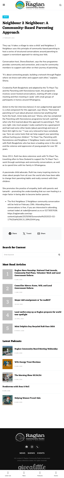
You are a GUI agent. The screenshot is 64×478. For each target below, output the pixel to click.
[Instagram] (32, 446)
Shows (31, 453)
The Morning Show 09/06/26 (28, 375)
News (6, 17)
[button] (4, 5)
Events (40, 453)
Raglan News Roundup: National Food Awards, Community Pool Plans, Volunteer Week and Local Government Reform (38, 273)
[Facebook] (27, 446)
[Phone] (37, 446)
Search (59, 254)
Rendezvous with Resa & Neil (16, 386)
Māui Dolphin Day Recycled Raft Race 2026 (35, 326)
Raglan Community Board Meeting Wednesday (36, 349)
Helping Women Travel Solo (28, 398)
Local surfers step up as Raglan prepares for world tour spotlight (38, 313)
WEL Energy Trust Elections (28, 362)
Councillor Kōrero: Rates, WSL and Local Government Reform (33, 287)
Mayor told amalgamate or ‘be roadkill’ (33, 300)
